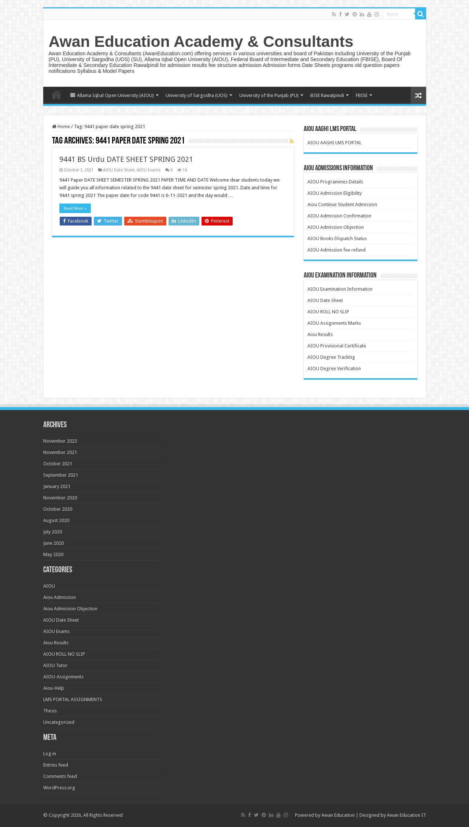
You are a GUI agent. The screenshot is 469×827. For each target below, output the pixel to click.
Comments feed (60, 776)
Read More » (75, 208)
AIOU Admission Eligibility (334, 193)
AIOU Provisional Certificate (336, 346)
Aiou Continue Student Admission (342, 204)
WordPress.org (59, 787)
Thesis (50, 711)
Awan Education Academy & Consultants (201, 41)
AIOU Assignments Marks (334, 323)
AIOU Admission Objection (335, 227)
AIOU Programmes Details (335, 182)
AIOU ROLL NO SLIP (328, 311)
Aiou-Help (53, 688)
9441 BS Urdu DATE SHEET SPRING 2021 (126, 159)
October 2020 (57, 509)
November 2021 (60, 452)
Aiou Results (320, 334)
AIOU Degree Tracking (331, 357)
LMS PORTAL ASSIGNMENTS (72, 699)
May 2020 (53, 554)
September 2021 (60, 475)
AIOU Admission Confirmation (339, 216)
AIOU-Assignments (63, 676)
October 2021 (57, 463)
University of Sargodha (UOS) (197, 95)
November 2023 (60, 441)
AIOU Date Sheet (118, 170)
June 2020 (53, 543)
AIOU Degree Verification (334, 368)
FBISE (362, 95)
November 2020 (60, 497)
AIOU (49, 586)
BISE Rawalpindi (327, 95)
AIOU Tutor (55, 665)
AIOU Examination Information (340, 289)
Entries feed (55, 765)
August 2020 (56, 520)
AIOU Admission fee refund (336, 250)
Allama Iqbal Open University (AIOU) (112, 95)
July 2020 (52, 531)
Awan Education (338, 815)
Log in (49, 753)
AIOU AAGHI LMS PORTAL (334, 142)
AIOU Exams (148, 170)
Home (56, 94)
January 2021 (56, 486)
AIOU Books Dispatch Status (337, 238)
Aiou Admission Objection (70, 608)
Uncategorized (58, 722)
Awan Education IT (406, 815)
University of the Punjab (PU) (269, 95)
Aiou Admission (59, 597)
